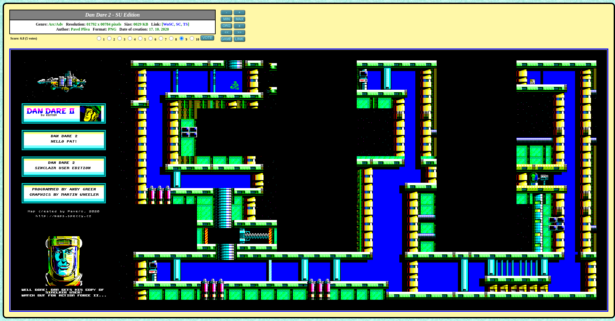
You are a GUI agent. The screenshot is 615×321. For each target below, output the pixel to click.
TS (185, 24)
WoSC (168, 24)
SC (178, 24)
